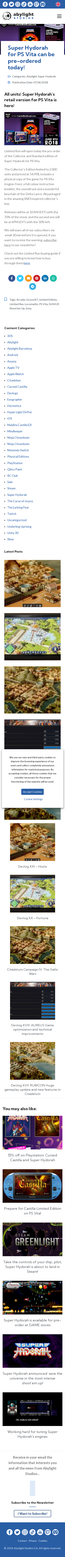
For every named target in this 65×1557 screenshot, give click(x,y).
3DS (10, 336)
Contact (22, 1540)
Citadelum (14, 380)
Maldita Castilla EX (19, 425)
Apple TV (13, 367)
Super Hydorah (47, 76)
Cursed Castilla (17, 386)
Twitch (11, 514)
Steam (11, 488)
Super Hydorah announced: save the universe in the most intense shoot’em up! (32, 1378)
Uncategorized (17, 520)
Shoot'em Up (17, 308)
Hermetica (14, 406)
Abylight (32, 76)
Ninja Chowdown (18, 437)
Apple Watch (15, 374)
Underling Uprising (19, 526)
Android (12, 355)
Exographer (14, 399)
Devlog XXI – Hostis (32, 866)
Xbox (10, 539)
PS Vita (43, 304)
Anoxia (11, 361)
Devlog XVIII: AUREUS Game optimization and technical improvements (32, 1029)
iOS (9, 418)
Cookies (42, 1540)
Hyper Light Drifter (19, 412)
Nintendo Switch (18, 450)
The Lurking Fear (18, 507)
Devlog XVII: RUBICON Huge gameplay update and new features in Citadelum (32, 1089)
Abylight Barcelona (19, 348)
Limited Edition (48, 299)
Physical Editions (18, 456)
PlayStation (15, 463)
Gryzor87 (32, 299)
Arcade (20, 299)
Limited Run (17, 304)
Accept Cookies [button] (32, 791)
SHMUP (54, 304)
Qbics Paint (14, 469)
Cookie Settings (33, 799)
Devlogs (12, 393)
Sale (10, 482)
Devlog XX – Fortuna (32, 918)
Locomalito (31, 304)
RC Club (12, 475)
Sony (29, 308)
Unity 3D (13, 533)
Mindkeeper (15, 431)
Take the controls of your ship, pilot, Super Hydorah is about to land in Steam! (32, 1267)
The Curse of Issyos (20, 501)
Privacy (33, 1540)
